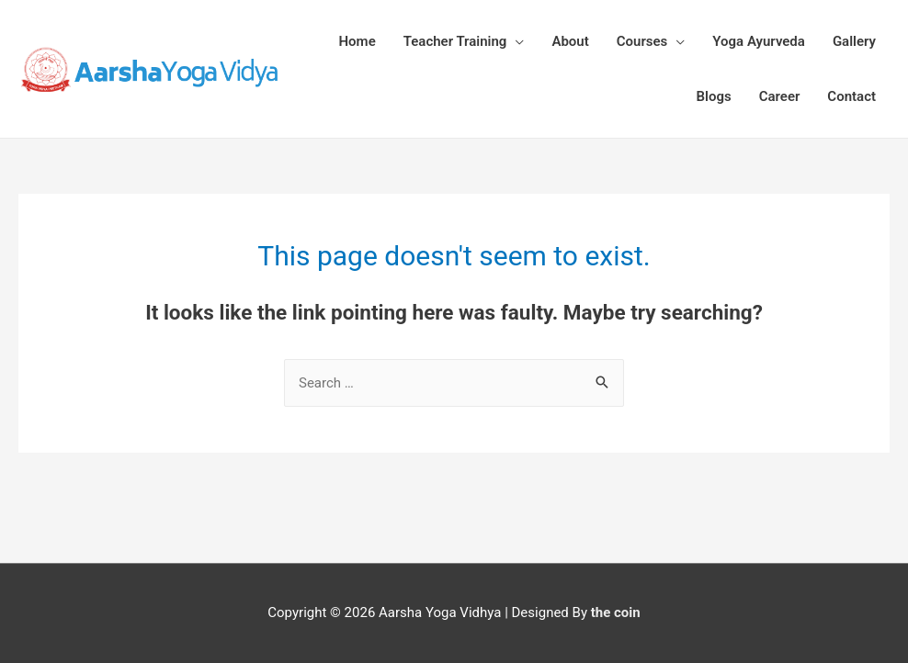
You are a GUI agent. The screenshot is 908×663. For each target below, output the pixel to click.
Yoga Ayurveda (758, 41)
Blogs (714, 96)
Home (357, 41)
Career (779, 96)
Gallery (854, 41)
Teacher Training (455, 41)
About (569, 41)
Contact (851, 96)
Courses (642, 41)
